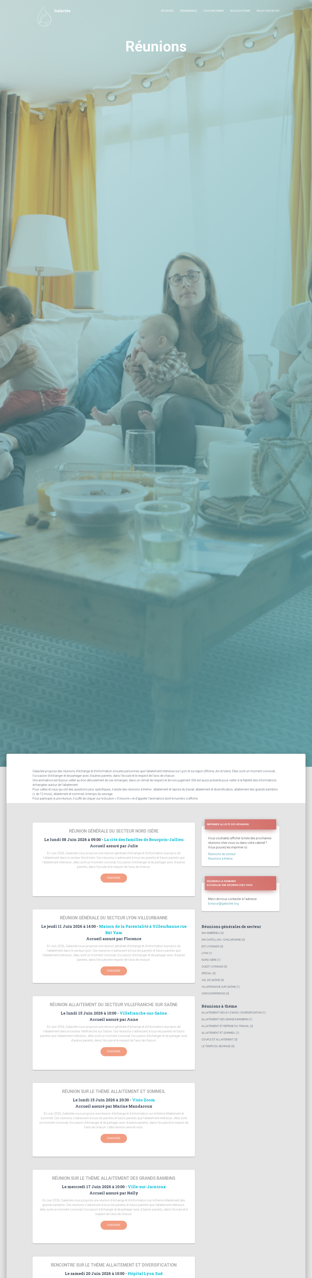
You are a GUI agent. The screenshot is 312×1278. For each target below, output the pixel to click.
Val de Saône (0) (213, 980)
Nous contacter (268, 10)
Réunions (167, 10)
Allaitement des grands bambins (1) (227, 1019)
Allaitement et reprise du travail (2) (227, 1026)
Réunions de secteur (222, 854)
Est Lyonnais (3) (212, 946)
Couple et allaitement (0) (219, 1039)
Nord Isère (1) (211, 959)
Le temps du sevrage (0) (218, 1046)
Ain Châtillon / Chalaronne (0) (223, 939)
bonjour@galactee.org (223, 903)
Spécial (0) (209, 973)
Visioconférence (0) (215, 993)
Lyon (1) (207, 953)
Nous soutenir (240, 10)
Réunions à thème (220, 858)
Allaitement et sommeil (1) (220, 1032)
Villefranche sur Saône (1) (221, 986)
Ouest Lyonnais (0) (214, 966)
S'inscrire (113, 877)
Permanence (188, 10)
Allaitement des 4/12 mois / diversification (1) (234, 1012)
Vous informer (213, 10)
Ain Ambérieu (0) (213, 933)
